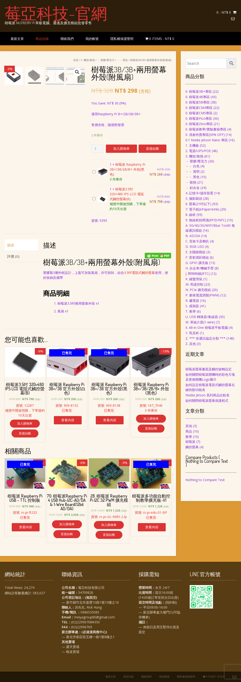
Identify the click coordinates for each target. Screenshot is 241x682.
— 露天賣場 (70, 646)
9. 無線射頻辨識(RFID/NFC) (205, 220)
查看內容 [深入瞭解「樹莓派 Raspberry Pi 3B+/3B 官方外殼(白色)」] (67, 420)
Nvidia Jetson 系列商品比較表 (207, 395)
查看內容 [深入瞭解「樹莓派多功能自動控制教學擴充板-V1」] (151, 527)
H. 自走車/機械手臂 (199, 268)
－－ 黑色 (122, 60)
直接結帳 (152, 148)
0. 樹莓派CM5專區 (199, 113)
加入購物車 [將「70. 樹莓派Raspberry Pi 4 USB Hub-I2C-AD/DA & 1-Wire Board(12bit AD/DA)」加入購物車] (67, 524)
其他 (188, 426)
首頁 (75, 60)
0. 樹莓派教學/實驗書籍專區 (205, 129)
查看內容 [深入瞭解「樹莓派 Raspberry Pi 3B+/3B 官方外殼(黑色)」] (109, 420)
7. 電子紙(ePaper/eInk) (202, 209)
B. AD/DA (192, 236)
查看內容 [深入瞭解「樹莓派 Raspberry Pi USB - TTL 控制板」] (25, 527)
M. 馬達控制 (194, 284)
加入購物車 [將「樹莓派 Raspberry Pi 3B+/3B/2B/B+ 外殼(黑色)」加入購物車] (151, 418)
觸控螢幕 (192, 447)
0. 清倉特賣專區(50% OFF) (205, 134)
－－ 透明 (192, 171)
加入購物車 (121, 148)
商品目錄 (42, 38)
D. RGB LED (194, 246)
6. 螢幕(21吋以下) (198, 204)
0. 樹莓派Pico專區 (198, 118)
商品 (188, 431)
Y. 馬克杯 (192, 333)
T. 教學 (190, 311)
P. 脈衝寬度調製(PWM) (202, 295)
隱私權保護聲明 (121, 38)
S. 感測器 (192, 306)
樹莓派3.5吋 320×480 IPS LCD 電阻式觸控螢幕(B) (92, 196)
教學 (188, 436)
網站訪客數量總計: (19, 593)
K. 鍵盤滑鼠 (193, 279)
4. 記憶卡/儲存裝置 (199, 193)
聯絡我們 (67, 38)
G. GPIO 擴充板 (196, 263)
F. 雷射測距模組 (197, 257)
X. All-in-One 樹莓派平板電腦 (206, 327)
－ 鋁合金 (192, 187)
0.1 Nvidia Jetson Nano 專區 (206, 140)
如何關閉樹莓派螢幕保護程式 (206, 400)
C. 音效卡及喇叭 (197, 241)
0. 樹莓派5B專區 (197, 102)
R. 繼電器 (192, 300)
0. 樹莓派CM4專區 (199, 107)
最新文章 (17, 38)
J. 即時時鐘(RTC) (197, 273)
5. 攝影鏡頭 (193, 198)
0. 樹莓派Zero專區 (199, 124)
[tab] (21, 245)
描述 (10, 245)
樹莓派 (190, 441)
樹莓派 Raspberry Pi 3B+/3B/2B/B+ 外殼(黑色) (92, 169)
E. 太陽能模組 (195, 252)
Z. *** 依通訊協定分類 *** (205, 338)
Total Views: (14, 587)
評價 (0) (13, 256)
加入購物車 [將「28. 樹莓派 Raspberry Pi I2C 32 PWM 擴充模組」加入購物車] (108, 525)
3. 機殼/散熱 (88, 60)
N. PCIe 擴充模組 (198, 289)
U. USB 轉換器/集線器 (201, 316)
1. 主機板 (192, 145)
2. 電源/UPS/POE (198, 151)
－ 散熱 (190, 182)
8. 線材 (190, 214)
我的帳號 (92, 38)
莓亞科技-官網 (56, 13)
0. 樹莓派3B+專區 (198, 91)
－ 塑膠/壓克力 (105, 60)
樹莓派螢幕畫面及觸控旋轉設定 (208, 369)
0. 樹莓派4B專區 (197, 97)
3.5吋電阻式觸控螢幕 (139, 272)
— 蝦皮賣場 (70, 651)
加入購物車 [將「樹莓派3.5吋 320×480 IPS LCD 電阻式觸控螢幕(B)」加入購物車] (24, 423)
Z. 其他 (190, 343)
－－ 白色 (192, 166)
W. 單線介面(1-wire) (200, 322)
